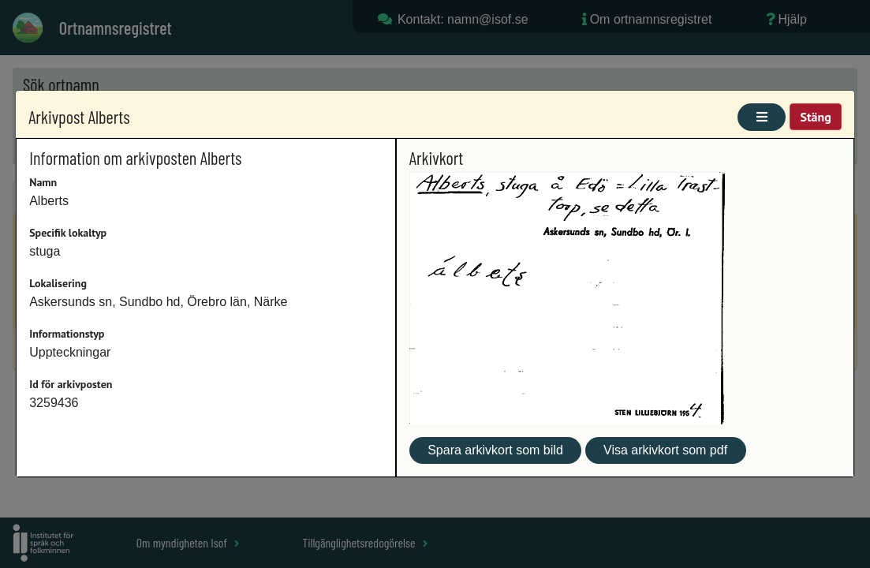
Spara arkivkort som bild (495, 450)
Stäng (815, 117)
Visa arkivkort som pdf (665, 450)
